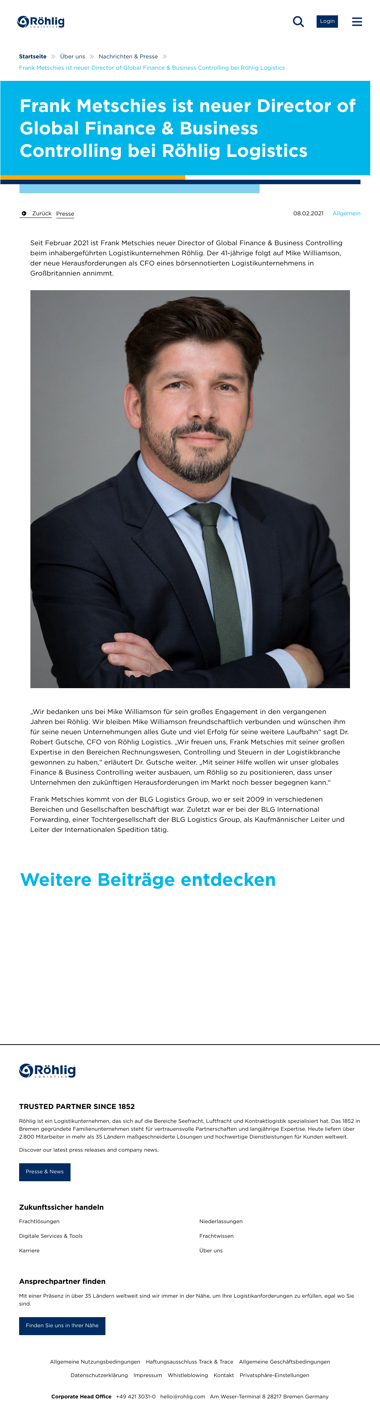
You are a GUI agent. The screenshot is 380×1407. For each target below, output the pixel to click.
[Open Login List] (325, 22)
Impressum (148, 1377)
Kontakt (223, 1377)
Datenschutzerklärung (99, 1377)
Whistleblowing (188, 1377)
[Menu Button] (352, 22)
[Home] (43, 22)
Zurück (36, 214)
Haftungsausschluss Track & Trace (189, 1363)
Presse (65, 214)
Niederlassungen (221, 1223)
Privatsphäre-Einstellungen (274, 1377)
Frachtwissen (217, 1238)
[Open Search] (297, 22)
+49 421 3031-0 (136, 1398)
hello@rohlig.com (182, 1398)
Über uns (211, 1252)
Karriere (29, 1252)
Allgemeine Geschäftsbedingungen (284, 1363)
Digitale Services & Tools (51, 1238)
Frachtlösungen (39, 1223)
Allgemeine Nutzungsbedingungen (95, 1363)
